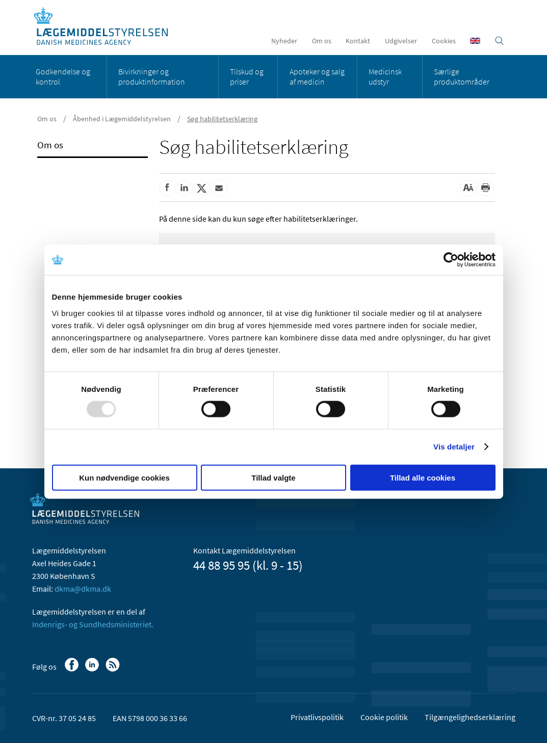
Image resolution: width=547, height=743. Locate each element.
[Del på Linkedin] (184, 188)
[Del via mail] (219, 188)
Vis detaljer (454, 446)
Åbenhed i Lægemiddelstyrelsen (122, 118)
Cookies (444, 40)
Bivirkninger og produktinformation (151, 76)
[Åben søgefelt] (499, 40)
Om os (321, 40)
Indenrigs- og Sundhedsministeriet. (92, 624)
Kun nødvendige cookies (124, 477)
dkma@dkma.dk (83, 588)
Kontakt (358, 40)
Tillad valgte (273, 477)
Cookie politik (384, 717)
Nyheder (284, 40)
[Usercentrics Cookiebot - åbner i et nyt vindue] (451, 260)
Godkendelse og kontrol (63, 76)
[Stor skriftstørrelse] (468, 188)
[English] (475, 41)
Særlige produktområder (461, 76)
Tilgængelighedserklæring (470, 717)
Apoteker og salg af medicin (317, 76)
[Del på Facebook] (167, 188)
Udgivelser (401, 40)
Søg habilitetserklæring (222, 118)
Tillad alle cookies (422, 477)
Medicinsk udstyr (385, 76)
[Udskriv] (486, 188)
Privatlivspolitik (317, 717)
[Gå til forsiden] (106, 26)
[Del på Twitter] (202, 188)
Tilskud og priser (247, 76)
